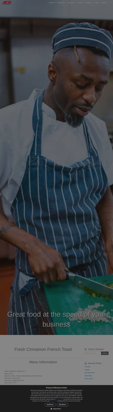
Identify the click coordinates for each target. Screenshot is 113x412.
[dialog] (56, 398)
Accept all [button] (50, 404)
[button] (56, 409)
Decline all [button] (62, 404)
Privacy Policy (59, 399)
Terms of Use (53, 401)
